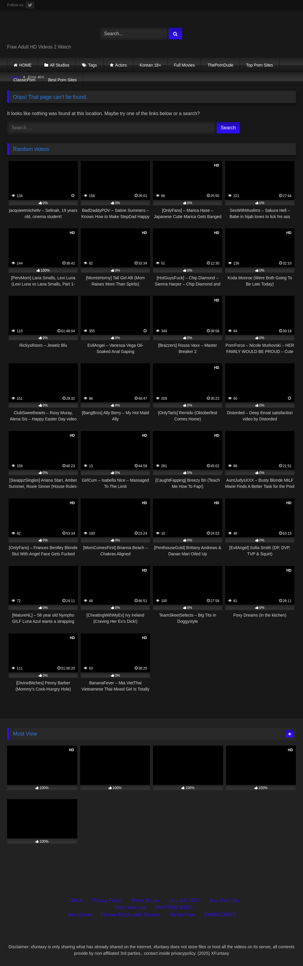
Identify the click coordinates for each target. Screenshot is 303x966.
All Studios (59, 65)
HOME (25, 65)
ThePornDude (220, 65)
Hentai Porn (182, 914)
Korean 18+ (150, 65)
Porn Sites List (130, 907)
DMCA (76, 900)
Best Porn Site (224, 900)
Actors (121, 65)
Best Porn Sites (62, 80)
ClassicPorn (24, 80)
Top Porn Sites (259, 65)
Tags (92, 65)
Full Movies (184, 65)
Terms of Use (145, 900)
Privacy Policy (107, 900)
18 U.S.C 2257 (183, 900)
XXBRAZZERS (220, 914)
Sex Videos (79, 914)
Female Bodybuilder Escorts (130, 914)
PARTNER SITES (174, 907)
